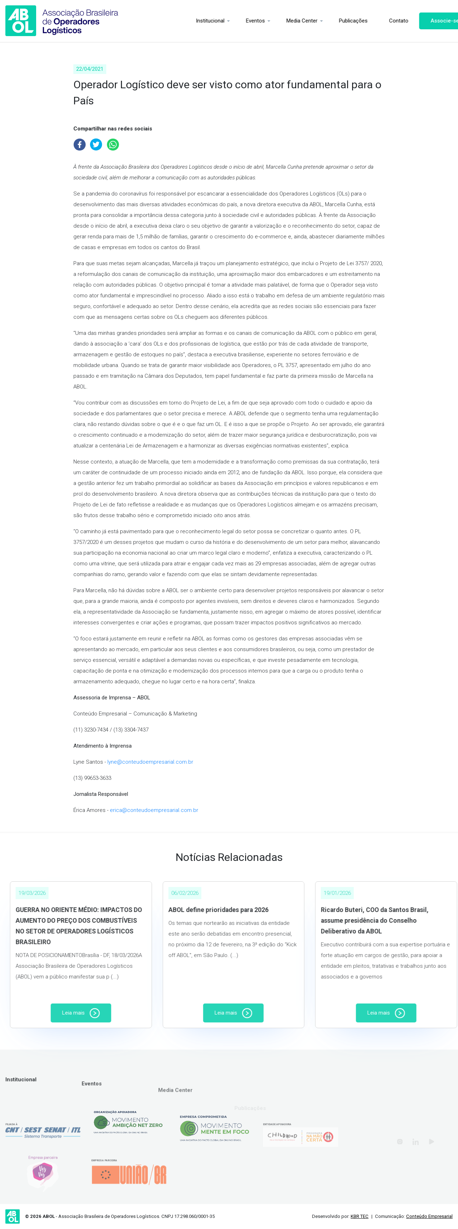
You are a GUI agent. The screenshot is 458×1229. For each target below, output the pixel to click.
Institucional (192, 21)
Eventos (237, 21)
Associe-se (427, 21)
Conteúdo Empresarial (429, 1216)
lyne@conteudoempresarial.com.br (150, 762)
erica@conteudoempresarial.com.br (154, 810)
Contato (380, 21)
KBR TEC (360, 1216)
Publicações (335, 21)
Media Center (283, 21)
